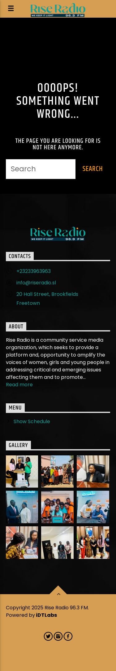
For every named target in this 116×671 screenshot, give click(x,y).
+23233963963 (33, 271)
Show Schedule (32, 421)
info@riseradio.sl (36, 282)
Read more (22, 385)
